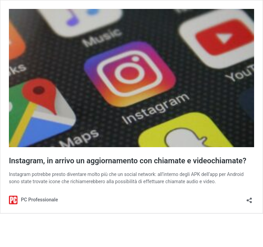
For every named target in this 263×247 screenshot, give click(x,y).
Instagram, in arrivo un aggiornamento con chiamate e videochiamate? (127, 160)
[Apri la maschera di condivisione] (249, 198)
